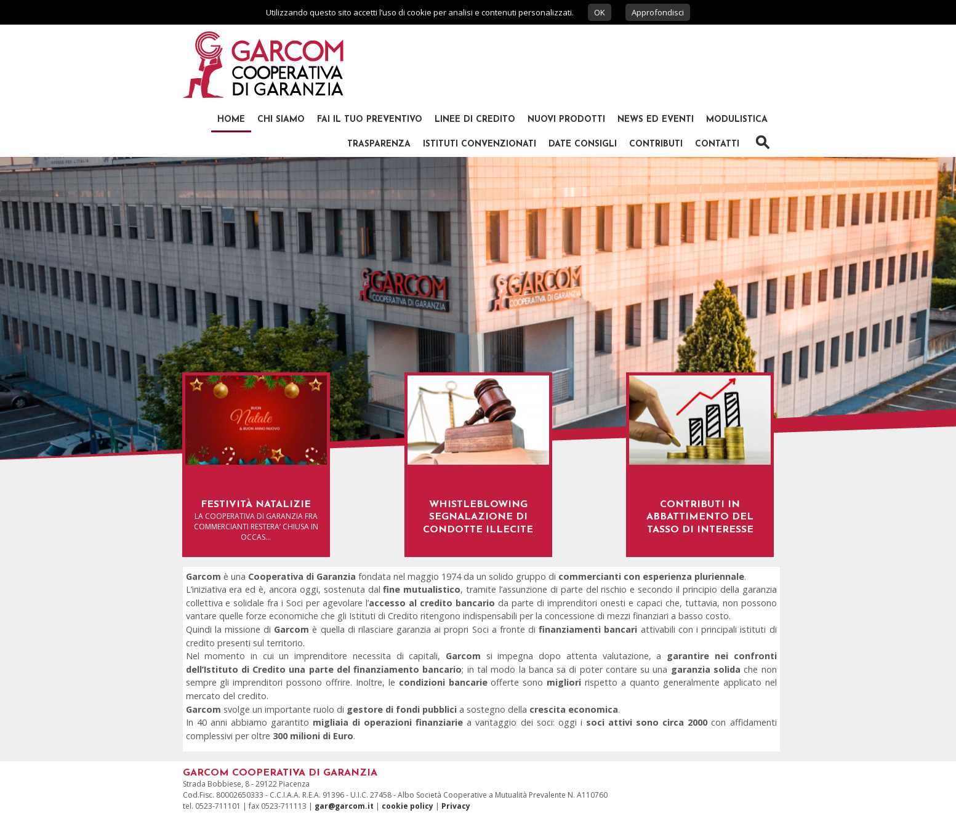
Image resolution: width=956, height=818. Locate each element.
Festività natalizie (256, 505)
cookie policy (407, 806)
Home (231, 119)
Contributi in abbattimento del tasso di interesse (699, 517)
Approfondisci (658, 12)
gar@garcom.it (344, 806)
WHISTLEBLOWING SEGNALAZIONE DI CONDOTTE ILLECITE (478, 517)
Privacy (455, 806)
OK (599, 12)
